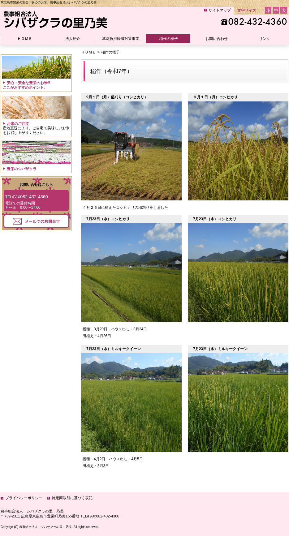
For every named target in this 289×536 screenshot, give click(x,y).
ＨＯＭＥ (88, 52)
